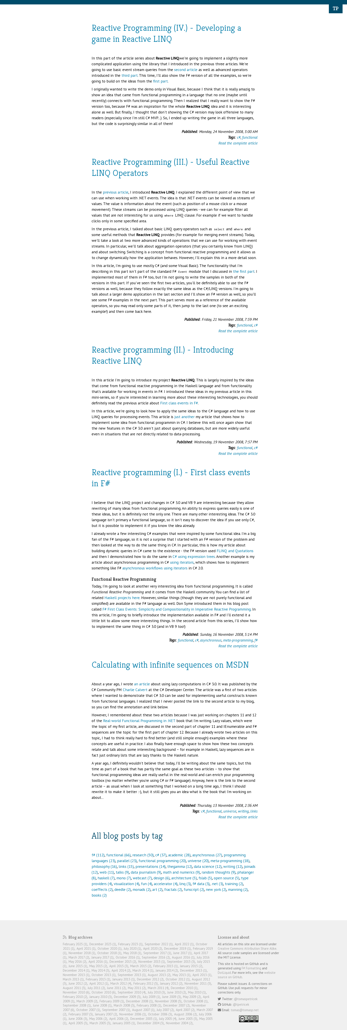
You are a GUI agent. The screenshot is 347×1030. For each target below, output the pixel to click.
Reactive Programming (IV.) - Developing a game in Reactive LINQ (166, 33)
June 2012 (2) (78, 983)
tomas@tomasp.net (245, 1010)
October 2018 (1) (109, 953)
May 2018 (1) (132, 953)
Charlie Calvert (135, 689)
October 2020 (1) (109, 948)
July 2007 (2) (165, 1010)
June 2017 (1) (182, 953)
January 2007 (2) (106, 1014)
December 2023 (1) (102, 944)
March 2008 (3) (124, 1005)
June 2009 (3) (171, 997)
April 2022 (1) (184, 944)
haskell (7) (106, 877)
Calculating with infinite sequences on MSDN (170, 664)
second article (185, 69)
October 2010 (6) (104, 992)
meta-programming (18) (229, 860)
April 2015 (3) (118, 966)
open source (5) (226, 877)
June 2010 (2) (176, 992)
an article (142, 683)
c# (239, 137)
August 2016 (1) (183, 957)
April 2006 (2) (118, 1019)
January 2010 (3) (100, 997)
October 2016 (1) (128, 957)
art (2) (157, 889)
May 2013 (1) (181, 975)
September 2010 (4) (132, 992)
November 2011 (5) (198, 983)
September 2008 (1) (77, 1005)
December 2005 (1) (143, 1019)
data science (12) (208, 866)
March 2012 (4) (120, 983)
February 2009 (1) (112, 1001)
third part (129, 75)
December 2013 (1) (193, 970)
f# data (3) (201, 883)
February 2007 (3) (81, 1014)
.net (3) (217, 883)
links (254, 811)
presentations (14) (150, 866)
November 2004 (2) (179, 1023)
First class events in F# (179, 402)
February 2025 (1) (75, 944)
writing (243, 811)
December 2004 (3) (150, 1023)
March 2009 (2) (87, 1001)
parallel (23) (127, 860)
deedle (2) (122, 889)
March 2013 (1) (73, 979)
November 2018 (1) (82, 953)
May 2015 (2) (98, 966)
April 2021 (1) (86, 948)
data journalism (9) (146, 872)
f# (256, 640)
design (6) (162, 877)
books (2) (99, 895)
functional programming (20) (162, 860)
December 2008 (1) (139, 1001)
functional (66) (118, 854)
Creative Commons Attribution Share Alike (247, 948)
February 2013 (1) (98, 979)
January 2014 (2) (167, 970)
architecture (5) (184, 877)
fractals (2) (173, 889)
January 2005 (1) (124, 1023)
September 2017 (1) (157, 953)
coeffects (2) (102, 889)
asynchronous (211, 640)
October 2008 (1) (196, 1001)
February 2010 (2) (75, 997)
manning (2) (238, 889)
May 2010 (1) (197, 992)
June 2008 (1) (102, 1005)
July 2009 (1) (151, 997)
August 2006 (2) (185, 1014)
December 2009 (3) (127, 997)
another (188, 416)
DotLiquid (224, 972)
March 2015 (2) (140, 966)
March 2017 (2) (79, 957)
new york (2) (216, 889)
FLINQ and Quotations (235, 550)
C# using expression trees (194, 556)
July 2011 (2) (96, 988)
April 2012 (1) (98, 983)
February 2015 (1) (165, 966)
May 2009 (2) (192, 997)
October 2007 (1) (88, 1010)
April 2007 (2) (185, 1010)
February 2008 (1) (149, 1005)
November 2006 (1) (132, 1014)
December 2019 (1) (177, 948)
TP (336, 8)
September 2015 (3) (181, 961)
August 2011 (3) (74, 988)
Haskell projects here (122, 597)
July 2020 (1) (132, 948)
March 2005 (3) (100, 1023)
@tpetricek (241, 1004)
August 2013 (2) (159, 975)
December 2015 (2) (123, 961)
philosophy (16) (104, 866)
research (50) (143, 854)
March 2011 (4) (158, 988)
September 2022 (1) (159, 944)
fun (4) (146, 883)
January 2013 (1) (123, 979)
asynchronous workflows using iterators (154, 568)
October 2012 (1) (178, 979)
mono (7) (123, 877)
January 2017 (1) (102, 957)
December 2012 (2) (150, 979)
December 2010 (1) (184, 988)
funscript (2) (194, 889)
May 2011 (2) (137, 988)
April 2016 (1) (98, 961)
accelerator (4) (165, 883)
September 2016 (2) (156, 957)
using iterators (182, 562)
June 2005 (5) (188, 1019)
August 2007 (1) (143, 1010)
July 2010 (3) (156, 992)
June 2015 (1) (78, 966)
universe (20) (198, 860)
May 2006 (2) (98, 1019)
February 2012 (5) (145, 983)
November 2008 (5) (168, 1001)
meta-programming (238, 640)
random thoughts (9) (218, 872)
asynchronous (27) (207, 854)
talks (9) (122, 872)
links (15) (126, 866)
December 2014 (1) (76, 970)
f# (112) (98, 854)
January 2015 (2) (191, 966)
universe (229, 811)
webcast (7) (142, 877)
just (177, 416)
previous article (115, 192)
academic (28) (179, 854)
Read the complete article (238, 143)
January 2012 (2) (171, 983)
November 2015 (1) (151, 961)
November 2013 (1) (76, 975)
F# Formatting (251, 968)
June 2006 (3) (78, 1019)
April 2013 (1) (202, 975)
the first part (243, 271)
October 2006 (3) (160, 1014)
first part (160, 81)
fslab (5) (205, 877)
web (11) (107, 872)
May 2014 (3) (100, 970)
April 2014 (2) (121, 970)
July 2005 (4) (167, 1019)
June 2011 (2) (116, 988)
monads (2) (141, 889)
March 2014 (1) (143, 970)
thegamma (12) (179, 866)
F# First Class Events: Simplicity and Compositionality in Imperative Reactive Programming (176, 609)
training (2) (234, 883)
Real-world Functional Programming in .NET (139, 720)
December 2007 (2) (176, 1005)
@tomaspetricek (246, 999)
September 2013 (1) (132, 975)
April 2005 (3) (78, 1023)
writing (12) (232, 866)
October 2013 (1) (104, 975)
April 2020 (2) (152, 948)
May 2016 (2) (77, 961)
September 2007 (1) (116, 1010)
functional (250, 137)
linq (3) (185, 883)
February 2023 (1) (130, 944)
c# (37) (160, 854)
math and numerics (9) (181, 872)
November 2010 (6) (76, 992)
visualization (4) (126, 883)
